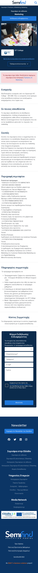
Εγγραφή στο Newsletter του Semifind (19, 431)
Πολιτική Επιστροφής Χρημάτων (19, 551)
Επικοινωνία (19, 493)
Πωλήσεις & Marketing (14, 7)
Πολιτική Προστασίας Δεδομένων (19, 547)
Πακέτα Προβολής (19, 483)
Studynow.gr (19, 504)
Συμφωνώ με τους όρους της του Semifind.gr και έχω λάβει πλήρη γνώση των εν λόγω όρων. (21, 385)
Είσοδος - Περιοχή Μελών (19, 490)
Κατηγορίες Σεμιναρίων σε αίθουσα (19, 462)
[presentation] (20, 394)
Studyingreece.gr (19, 507)
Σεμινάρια (4, 7)
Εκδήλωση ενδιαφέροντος (19, 18)
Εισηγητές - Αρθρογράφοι (19, 486)
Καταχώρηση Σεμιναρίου (19, 479)
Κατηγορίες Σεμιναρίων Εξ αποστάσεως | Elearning (19, 466)
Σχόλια (19, 374)
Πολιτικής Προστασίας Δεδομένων (20, 384)
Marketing (24, 7)
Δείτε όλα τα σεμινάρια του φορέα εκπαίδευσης (19, 59)
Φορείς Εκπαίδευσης (19, 469)
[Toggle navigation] (4, 3)
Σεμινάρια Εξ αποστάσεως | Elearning (19, 459)
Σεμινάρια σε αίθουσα (19, 455)
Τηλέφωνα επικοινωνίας (19, 64)
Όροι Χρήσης (19, 544)
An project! (19, 563)
